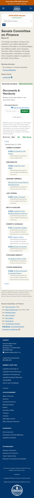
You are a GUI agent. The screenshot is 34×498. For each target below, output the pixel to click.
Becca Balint (9, 318)
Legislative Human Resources (12, 372)
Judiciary (5, 416)
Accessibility (22, 459)
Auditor (5, 407)
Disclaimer (6, 388)
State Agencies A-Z (9, 419)
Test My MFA (7, 380)
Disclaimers (12, 450)
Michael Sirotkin (10, 313)
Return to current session (17, 4)
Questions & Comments (10, 453)
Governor (6, 399)
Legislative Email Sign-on (11, 369)
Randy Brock (9, 321)
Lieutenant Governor (9, 402)
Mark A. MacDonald (11, 310)
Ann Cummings (10, 307)
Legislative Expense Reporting (12, 377)
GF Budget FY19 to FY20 (17, 259)
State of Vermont (8, 396)
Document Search (17, 106)
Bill (19, 137)
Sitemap (5, 450)
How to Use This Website (11, 383)
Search (25, 111)
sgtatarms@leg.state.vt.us (12, 352)
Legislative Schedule (9, 438)
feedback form (12, 470)
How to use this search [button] (20, 108)
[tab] (9, 83)
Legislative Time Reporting (11, 374)
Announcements (8, 432)
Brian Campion (10, 315)
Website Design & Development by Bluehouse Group (17, 482)
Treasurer (6, 413)
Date (13, 137)
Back (7, 141)
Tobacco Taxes (15, 237)
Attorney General (8, 405)
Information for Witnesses (11, 329)
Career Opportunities (9, 456)
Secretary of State (8, 410)
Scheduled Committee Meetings (13, 435)
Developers (17, 474)
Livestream (6, 77)
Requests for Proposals (10, 459)
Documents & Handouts (9, 84)
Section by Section (17, 247)
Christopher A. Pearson (12, 324)
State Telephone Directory (11, 421)
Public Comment (16, 197)
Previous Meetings (9, 70)
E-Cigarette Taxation (17, 228)
